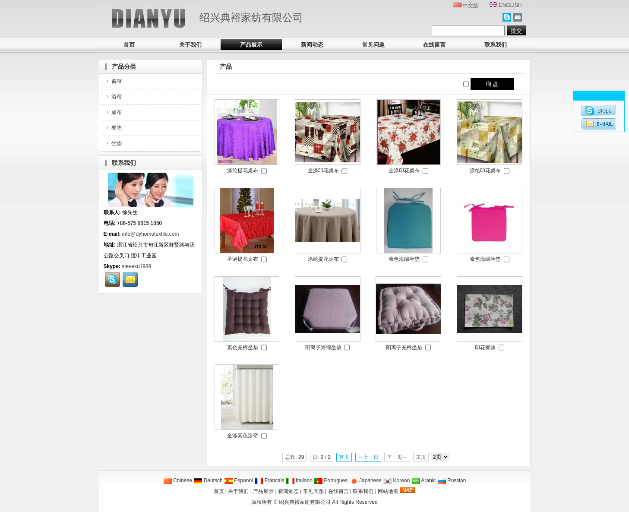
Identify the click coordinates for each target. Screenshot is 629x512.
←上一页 (368, 457)
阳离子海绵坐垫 (323, 347)
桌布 (113, 112)
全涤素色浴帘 (242, 436)
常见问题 (373, 44)
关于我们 (190, 44)
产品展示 (251, 44)
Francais (269, 480)
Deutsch (207, 480)
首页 (129, 44)
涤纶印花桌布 (485, 171)
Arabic (423, 480)
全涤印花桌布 (323, 171)
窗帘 (113, 81)
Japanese (365, 480)
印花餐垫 (485, 347)
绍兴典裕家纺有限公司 (305, 502)
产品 (226, 66)
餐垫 (113, 128)
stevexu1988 (136, 266)
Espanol (238, 480)
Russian (451, 480)
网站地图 (388, 491)
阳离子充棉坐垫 (404, 347)
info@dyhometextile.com (150, 234)
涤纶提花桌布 (242, 171)
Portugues (331, 480)
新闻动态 (312, 44)
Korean (396, 480)
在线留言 (434, 44)
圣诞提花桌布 (242, 259)
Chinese (177, 480)
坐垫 (113, 143)
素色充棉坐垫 (242, 347)
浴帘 (113, 97)
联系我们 (495, 44)
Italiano (299, 480)
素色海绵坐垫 (404, 259)
